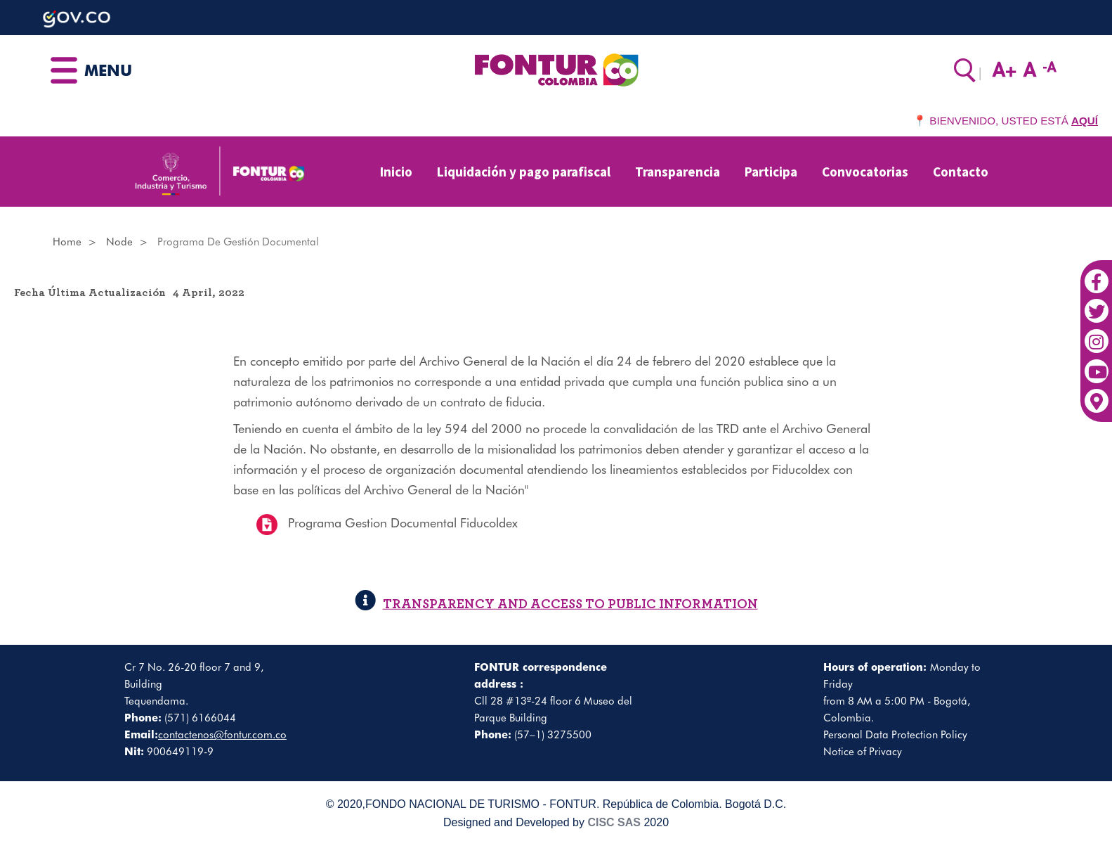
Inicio (396, 171)
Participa (771, 171)
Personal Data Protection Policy (895, 734)
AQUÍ (1084, 121)
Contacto (960, 171)
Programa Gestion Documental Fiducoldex (403, 523)
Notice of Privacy (862, 751)
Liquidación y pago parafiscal (523, 171)
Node (119, 242)
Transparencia (677, 171)
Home (67, 242)
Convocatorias (865, 171)
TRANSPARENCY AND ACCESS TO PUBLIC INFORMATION (556, 604)
